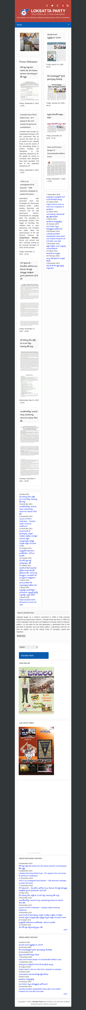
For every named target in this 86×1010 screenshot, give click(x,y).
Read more (21, 636)
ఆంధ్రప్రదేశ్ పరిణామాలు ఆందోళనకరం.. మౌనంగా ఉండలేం (27, 553)
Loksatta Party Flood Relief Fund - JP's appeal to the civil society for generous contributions (28, 121)
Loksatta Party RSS (67, 5)
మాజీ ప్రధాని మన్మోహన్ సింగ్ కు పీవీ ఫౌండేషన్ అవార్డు (36, 964)
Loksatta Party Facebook (47, 5)
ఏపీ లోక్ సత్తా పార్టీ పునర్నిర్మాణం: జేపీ (31, 927)
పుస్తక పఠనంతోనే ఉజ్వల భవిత (29, 955)
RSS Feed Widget (34, 853)
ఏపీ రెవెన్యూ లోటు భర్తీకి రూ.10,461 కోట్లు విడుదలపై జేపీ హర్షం (28, 343)
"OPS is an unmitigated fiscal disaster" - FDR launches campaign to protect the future (28, 188)
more (65, 930)
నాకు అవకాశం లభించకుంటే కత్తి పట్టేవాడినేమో (33, 974)
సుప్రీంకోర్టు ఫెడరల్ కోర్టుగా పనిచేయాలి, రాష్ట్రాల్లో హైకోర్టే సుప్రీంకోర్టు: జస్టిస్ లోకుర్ (28, 592)
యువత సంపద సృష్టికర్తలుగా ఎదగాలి (31, 945)
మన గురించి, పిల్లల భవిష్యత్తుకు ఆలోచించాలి (33, 984)
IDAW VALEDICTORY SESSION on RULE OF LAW (27, 602)
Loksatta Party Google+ (57, 5)
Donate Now (27, 655)
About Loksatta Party (25, 613)
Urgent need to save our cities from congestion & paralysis (55, 206)
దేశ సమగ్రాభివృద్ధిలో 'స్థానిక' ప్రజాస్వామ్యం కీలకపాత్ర (35, 950)
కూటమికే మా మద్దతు (53, 253)
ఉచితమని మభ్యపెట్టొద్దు (54, 221)
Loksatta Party (37, 1002)
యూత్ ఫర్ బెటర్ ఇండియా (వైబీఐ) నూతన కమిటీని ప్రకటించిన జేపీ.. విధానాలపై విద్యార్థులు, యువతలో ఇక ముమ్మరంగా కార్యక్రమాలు (28, 573)
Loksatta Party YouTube (62, 5)
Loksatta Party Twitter (52, 5)
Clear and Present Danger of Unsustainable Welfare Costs (40, 959)
